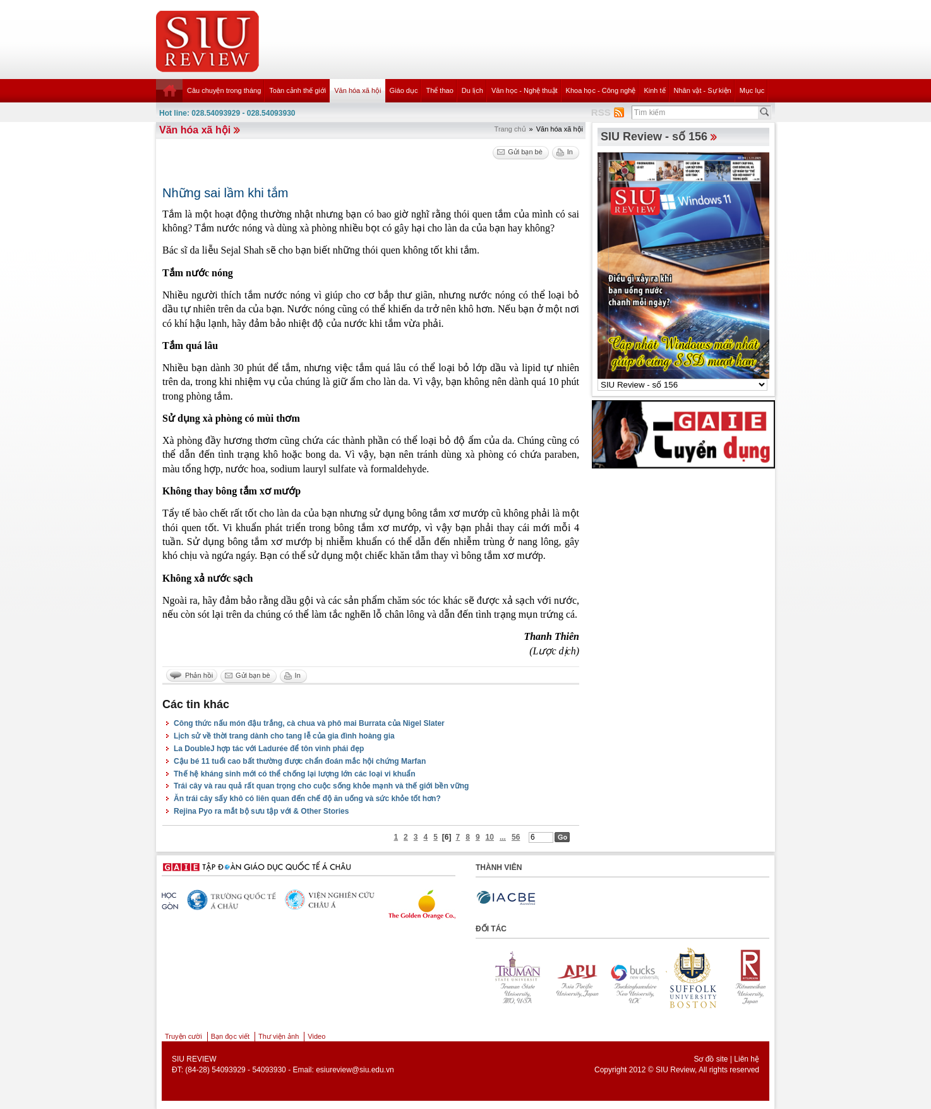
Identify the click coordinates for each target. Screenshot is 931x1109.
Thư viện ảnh (278, 1036)
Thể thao (439, 90)
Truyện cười (183, 1036)
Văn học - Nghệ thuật (524, 90)
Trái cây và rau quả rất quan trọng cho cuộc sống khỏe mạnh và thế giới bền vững (321, 785)
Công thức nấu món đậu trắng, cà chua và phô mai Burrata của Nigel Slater (309, 723)
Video (316, 1036)
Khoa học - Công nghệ (601, 90)
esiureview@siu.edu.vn (355, 1069)
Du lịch (472, 90)
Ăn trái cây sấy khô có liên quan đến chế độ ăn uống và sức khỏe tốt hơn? (307, 798)
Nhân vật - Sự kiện (702, 90)
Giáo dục (404, 90)
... (503, 837)
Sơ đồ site (711, 1059)
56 (516, 837)
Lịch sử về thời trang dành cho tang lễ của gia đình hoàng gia (284, 736)
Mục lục (752, 90)
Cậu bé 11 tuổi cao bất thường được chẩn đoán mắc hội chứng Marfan (300, 761)
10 (490, 837)
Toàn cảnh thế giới (297, 90)
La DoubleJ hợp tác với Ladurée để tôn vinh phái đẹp (269, 748)
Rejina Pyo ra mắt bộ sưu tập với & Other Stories (261, 811)
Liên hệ (746, 1059)
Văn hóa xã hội (357, 90)
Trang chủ (510, 129)
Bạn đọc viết (230, 1036)
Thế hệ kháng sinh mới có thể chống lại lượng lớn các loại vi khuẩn (295, 773)
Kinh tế (654, 90)
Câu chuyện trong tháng (224, 90)
